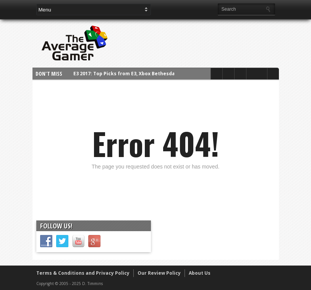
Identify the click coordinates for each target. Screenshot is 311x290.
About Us (200, 273)
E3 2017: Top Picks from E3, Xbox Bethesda (124, 73)
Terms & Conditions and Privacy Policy (83, 273)
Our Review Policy (159, 273)
